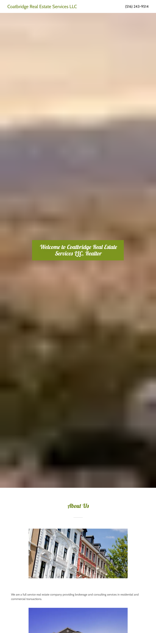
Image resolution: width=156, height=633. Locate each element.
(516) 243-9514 (137, 6)
